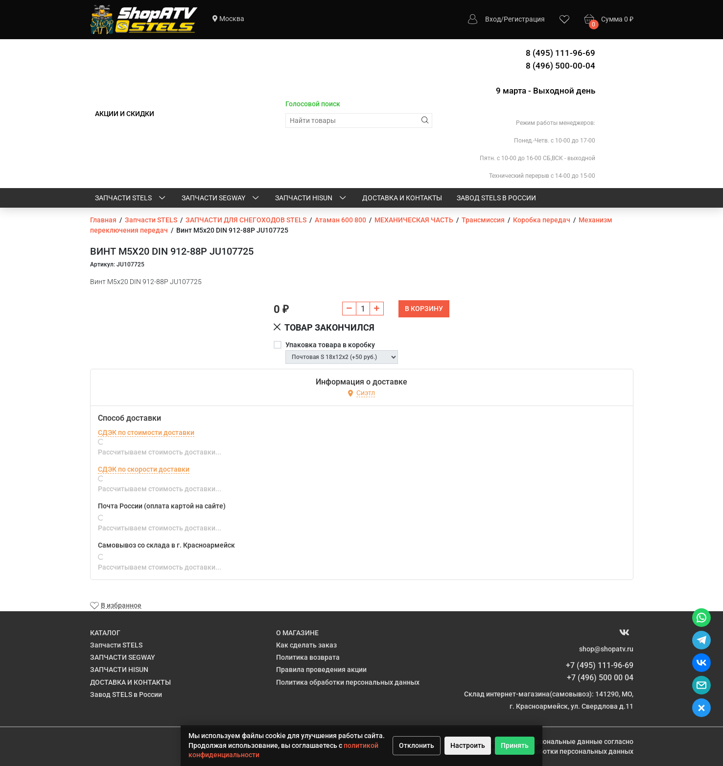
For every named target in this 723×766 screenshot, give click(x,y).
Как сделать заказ (306, 645)
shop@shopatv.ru (606, 649)
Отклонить (416, 745)
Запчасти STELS (131, 198)
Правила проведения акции (321, 669)
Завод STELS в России (496, 198)
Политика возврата (308, 657)
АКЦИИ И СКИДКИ (124, 114)
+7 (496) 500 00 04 (600, 677)
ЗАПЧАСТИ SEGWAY (221, 198)
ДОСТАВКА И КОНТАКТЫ (402, 198)
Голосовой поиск (312, 104)
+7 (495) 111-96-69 (599, 665)
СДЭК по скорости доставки (143, 469)
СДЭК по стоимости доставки (146, 432)
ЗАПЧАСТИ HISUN (311, 198)
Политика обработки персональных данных (348, 682)
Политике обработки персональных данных (561, 751)
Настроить (467, 745)
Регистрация (524, 19)
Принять (515, 745)
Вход (493, 19)
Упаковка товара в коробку (330, 345)
